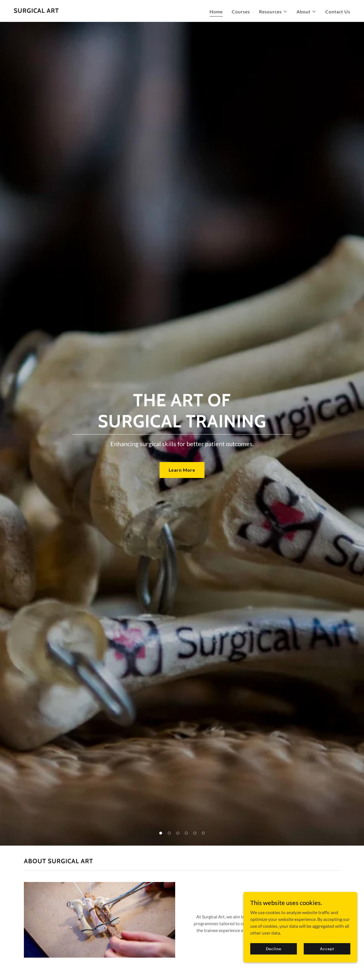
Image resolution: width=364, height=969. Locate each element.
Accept (327, 948)
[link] (36, 11)
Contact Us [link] (337, 11)
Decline (273, 948)
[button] (273, 11)
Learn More (182, 470)
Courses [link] (241, 11)
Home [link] (216, 11)
